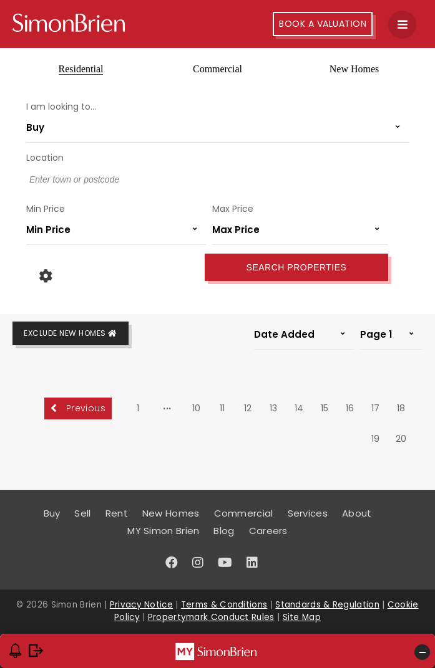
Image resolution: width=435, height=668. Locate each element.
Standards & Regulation (327, 605)
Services (308, 513)
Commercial (217, 69)
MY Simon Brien (163, 530)
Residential (81, 69)
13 (273, 408)
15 (324, 408)
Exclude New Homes (70, 333)
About (357, 513)
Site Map (302, 617)
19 (375, 438)
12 (248, 408)
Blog (223, 530)
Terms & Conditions (224, 605)
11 (222, 408)
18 (401, 408)
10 (196, 408)
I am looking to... (61, 106)
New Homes (354, 69)
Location (45, 157)
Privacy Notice (141, 605)
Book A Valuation (322, 23)
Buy (52, 513)
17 (375, 408)
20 (401, 438)
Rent (116, 513)
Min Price (45, 209)
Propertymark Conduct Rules (211, 617)
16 (350, 408)
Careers (268, 530)
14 (299, 408)
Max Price (232, 209)
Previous (78, 408)
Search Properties (297, 267)
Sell (82, 513)
